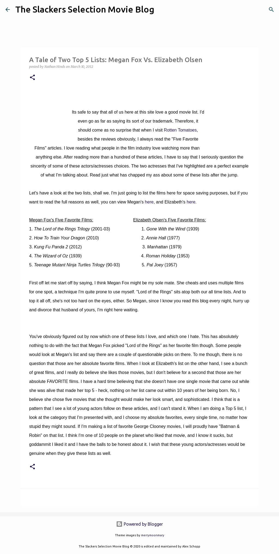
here (149, 202)
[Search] (162, 9)
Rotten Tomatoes (180, 130)
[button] (32, 77)
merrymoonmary (152, 535)
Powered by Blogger (139, 524)
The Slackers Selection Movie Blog (84, 9)
